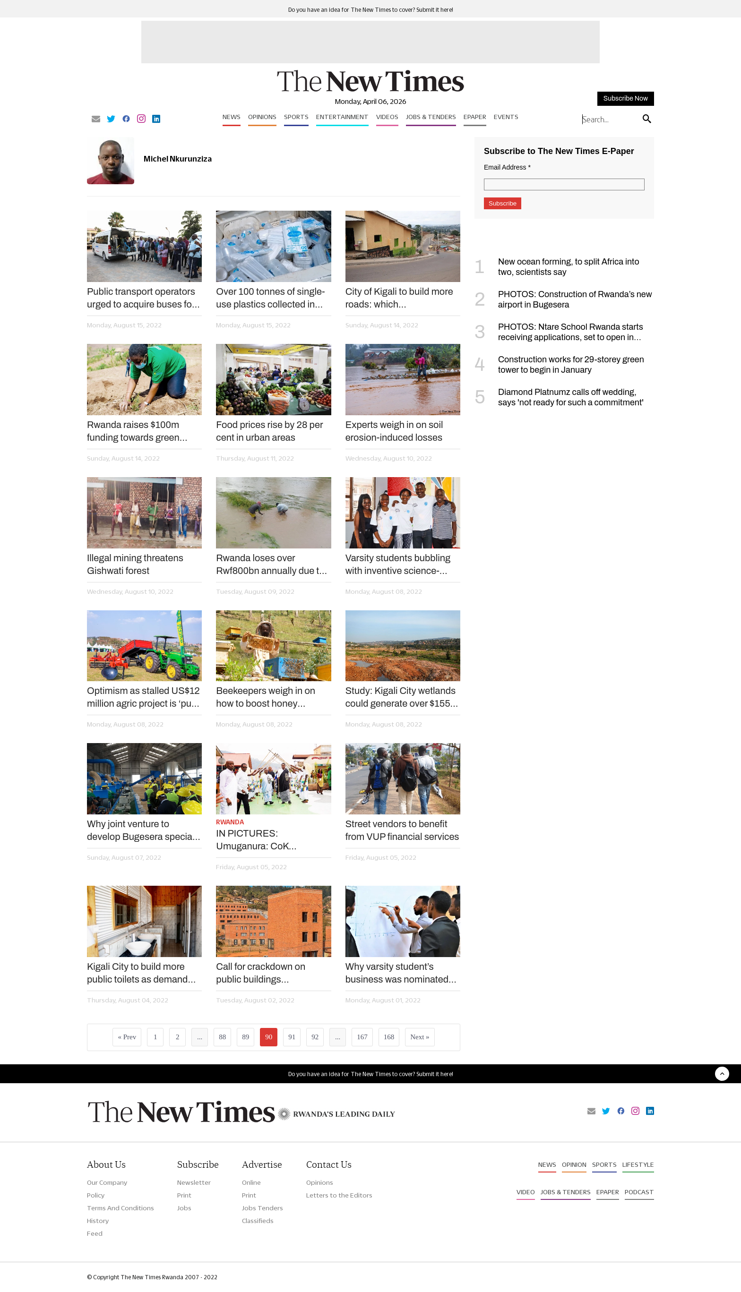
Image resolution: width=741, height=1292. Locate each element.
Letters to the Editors (339, 1195)
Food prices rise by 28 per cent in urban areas (269, 431)
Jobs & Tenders (431, 116)
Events (506, 116)
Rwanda (230, 822)
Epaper (475, 116)
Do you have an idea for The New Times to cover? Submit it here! (370, 10)
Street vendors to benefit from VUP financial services (402, 830)
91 (291, 1037)
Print (184, 1195)
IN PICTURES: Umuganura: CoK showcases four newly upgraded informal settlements (262, 840)
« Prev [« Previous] (127, 1037)
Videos (387, 116)
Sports (296, 116)
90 (268, 1037)
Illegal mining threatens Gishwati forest (135, 564)
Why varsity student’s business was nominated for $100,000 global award (399, 973)
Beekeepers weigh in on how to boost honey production (265, 697)
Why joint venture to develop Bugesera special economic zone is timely (140, 831)
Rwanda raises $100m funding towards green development (133, 431)
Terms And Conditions (120, 1208)
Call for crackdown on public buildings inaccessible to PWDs (261, 973)
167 (362, 1037)
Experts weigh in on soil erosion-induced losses (394, 431)
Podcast (639, 1192)
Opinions (262, 116)
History (98, 1220)
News (232, 116)
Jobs (184, 1208)
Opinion (574, 1164)
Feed (95, 1233)
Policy (95, 1195)
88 (222, 1037)
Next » (419, 1037)
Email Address (507, 167)
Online (251, 1182)
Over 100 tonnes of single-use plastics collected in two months (270, 298)
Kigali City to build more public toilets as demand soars (137, 973)
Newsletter (194, 1182)
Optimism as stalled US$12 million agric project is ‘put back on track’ (143, 697)
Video (526, 1192)
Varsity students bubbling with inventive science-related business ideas (397, 565)
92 (315, 1037)
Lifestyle (638, 1164)
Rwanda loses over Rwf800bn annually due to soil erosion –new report (270, 565)
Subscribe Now (625, 98)
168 (389, 1037)
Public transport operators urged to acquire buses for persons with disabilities (141, 298)
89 (245, 1037)
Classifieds (258, 1220)
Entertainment (342, 116)
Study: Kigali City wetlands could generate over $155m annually (401, 697)
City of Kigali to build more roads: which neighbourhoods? (399, 298)
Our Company (107, 1182)
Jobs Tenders (262, 1208)
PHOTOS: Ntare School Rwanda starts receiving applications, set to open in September (558, 337)
